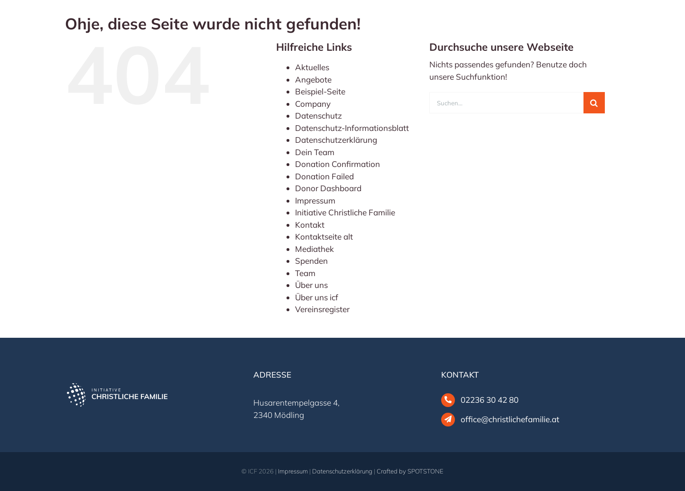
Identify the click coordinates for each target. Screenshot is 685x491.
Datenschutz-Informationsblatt (352, 128)
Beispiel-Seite (320, 91)
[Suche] (594, 102)
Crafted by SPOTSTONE (410, 471)
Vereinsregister (322, 309)
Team (305, 273)
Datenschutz (318, 115)
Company (313, 104)
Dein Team (314, 152)
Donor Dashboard (328, 188)
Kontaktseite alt (324, 236)
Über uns (311, 285)
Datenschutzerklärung (336, 140)
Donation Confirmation (337, 164)
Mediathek (314, 249)
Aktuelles (312, 67)
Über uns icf (316, 297)
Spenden (311, 261)
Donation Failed (324, 176)
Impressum (315, 200)
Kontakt (309, 225)
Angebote (313, 79)
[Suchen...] (506, 102)
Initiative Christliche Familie (345, 212)
